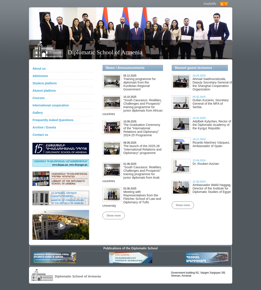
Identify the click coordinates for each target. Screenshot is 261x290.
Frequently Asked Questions (53, 120)
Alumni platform (44, 90)
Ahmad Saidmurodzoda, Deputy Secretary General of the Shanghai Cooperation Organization (212, 84)
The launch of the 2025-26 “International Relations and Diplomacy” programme (142, 149)
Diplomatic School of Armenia (105, 52)
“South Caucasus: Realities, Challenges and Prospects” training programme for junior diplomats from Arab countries (132, 174)
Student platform (45, 83)
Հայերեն (209, 3)
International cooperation (51, 105)
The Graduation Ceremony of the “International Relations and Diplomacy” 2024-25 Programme (141, 130)
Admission (40, 76)
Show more (114, 215)
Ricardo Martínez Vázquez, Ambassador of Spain (211, 144)
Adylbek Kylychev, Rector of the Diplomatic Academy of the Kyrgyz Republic (212, 125)
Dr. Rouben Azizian (206, 163)
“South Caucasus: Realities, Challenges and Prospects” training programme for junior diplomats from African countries (132, 107)
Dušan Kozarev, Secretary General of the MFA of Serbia (211, 103)
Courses (39, 98)
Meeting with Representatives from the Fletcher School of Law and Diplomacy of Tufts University (131, 198)
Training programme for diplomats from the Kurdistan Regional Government (139, 84)
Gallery (38, 112)
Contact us (40, 134)
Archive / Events (44, 127)
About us (39, 68)
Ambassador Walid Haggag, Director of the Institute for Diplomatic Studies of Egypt (212, 188)
